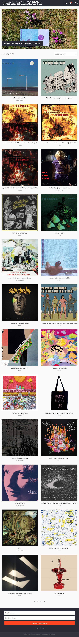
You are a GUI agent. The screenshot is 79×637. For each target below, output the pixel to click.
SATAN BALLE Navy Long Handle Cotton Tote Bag (59, 413)
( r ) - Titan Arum (59, 593)
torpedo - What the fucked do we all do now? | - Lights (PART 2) (60, 143)
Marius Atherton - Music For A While (59, 278)
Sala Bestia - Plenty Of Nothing (20, 323)
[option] (39, 29)
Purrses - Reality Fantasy (20, 233)
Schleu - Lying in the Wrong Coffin (59, 458)
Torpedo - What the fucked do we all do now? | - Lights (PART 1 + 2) (21, 143)
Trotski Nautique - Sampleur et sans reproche (59, 98)
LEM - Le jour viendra (20, 98)
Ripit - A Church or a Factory (20, 458)
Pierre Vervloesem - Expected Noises (20, 278)
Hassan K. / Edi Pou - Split (59, 368)
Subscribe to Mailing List (39, 623)
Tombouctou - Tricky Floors (20, 413)
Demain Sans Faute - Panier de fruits (59, 548)
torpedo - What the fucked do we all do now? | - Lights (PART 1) (20, 188)
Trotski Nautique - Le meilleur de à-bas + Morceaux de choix (59, 323)
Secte (19, 548)
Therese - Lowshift (59, 233)
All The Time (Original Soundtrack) (59, 188)
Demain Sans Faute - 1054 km (19, 368)
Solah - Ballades (19, 503)
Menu (76, 3)
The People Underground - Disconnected (20, 593)
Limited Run (52, 634)
